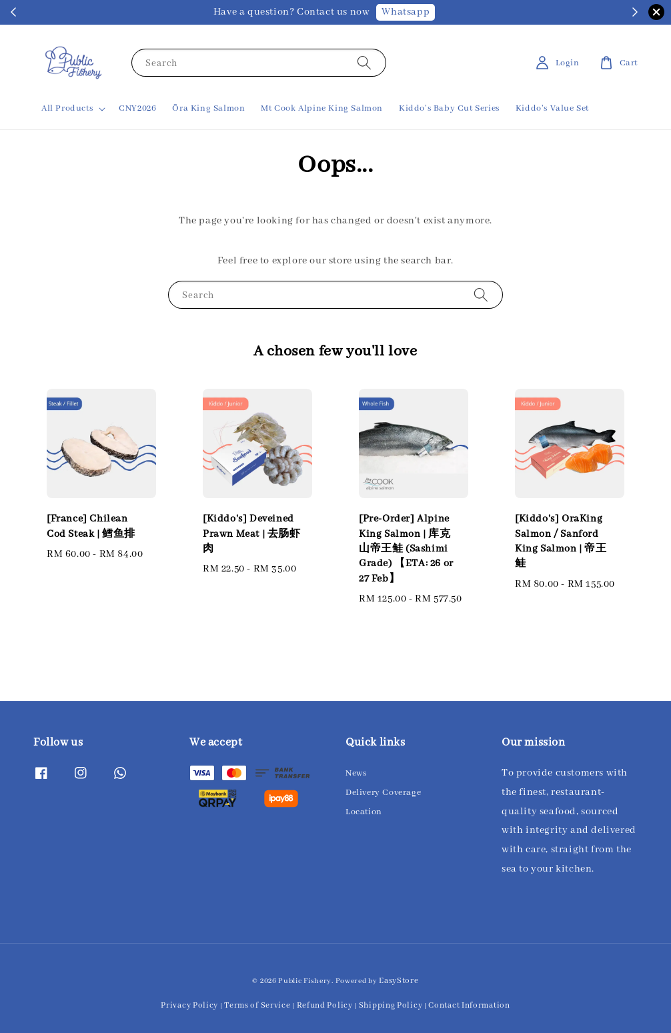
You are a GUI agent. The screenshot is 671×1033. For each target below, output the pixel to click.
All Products (67, 108)
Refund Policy (325, 1005)
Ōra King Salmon (208, 108)
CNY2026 (137, 108)
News (356, 773)
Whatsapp (406, 12)
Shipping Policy (391, 1005)
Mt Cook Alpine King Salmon (322, 108)
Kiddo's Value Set (552, 108)
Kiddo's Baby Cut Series (449, 108)
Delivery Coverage (383, 792)
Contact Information (469, 1005)
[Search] (364, 62)
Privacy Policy (189, 1005)
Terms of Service (257, 1005)
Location (364, 812)
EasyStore (398, 981)
